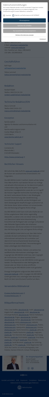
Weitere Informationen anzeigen (24, 35)
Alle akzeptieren (24, 20)
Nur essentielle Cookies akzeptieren (24, 31)
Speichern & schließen (24, 26)
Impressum (43, 39)
